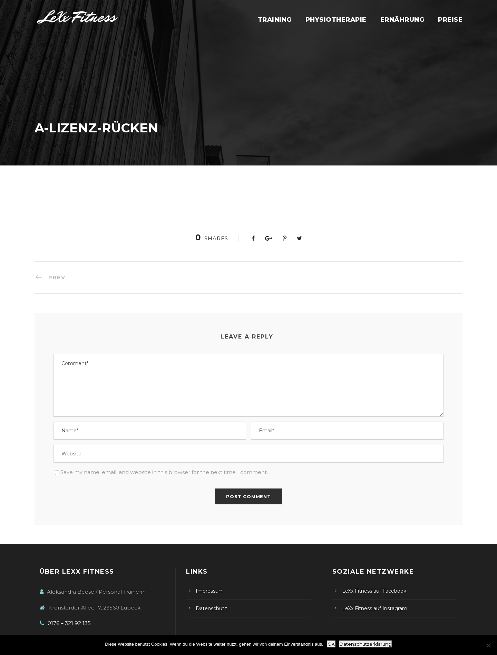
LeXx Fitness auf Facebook (374, 591)
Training (275, 19)
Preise (450, 19)
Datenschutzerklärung (365, 644)
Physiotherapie (336, 19)
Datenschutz (211, 608)
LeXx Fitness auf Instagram (374, 608)
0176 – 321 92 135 (69, 623)
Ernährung (402, 19)
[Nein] (488, 645)
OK (331, 644)
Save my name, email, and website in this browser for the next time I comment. (164, 472)
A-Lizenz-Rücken (57, 190)
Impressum (210, 591)
